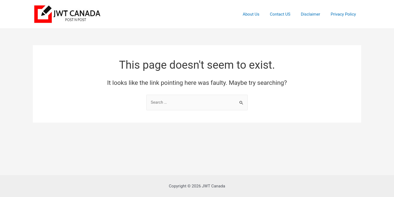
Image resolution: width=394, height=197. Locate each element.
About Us (259, 14)
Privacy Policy (344, 14)
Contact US (286, 14)
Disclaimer (314, 14)
